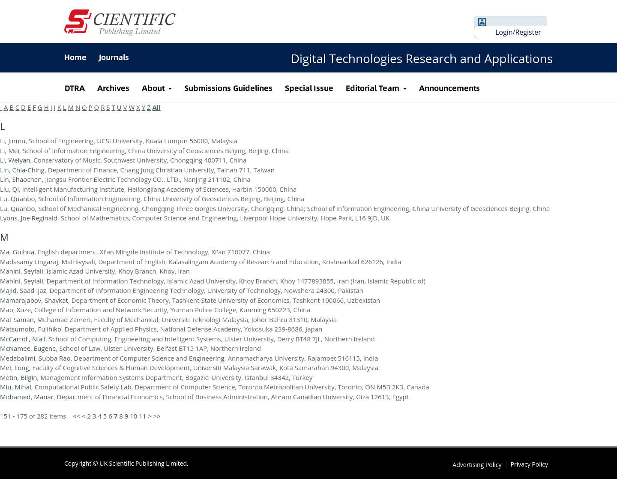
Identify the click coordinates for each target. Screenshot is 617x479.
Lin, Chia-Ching (22, 170)
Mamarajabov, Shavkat (34, 300)
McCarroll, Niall (22, 338)
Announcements (449, 88)
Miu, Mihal (15, 387)
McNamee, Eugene (28, 348)
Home (75, 57)
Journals (114, 57)
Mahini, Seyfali (21, 271)
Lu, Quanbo (17, 198)
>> (157, 416)
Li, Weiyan (15, 160)
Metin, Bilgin (18, 377)
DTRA (75, 88)
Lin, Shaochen (21, 179)
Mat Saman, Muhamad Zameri (45, 319)
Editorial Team (373, 88)
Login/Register (518, 32)
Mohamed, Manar (27, 396)
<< (76, 416)
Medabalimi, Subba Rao (35, 358)
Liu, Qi (9, 189)
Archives (113, 88)
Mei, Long (14, 367)
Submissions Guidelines (228, 88)
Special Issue (309, 88)
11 (142, 416)
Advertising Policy (476, 464)
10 (133, 416)
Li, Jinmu (13, 140)
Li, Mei (9, 150)
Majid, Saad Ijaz (23, 290)
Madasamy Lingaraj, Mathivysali (47, 261)
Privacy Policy (529, 464)
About (154, 88)
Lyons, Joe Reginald (28, 218)
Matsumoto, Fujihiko (30, 329)
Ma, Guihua (17, 251)
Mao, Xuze (15, 309)
